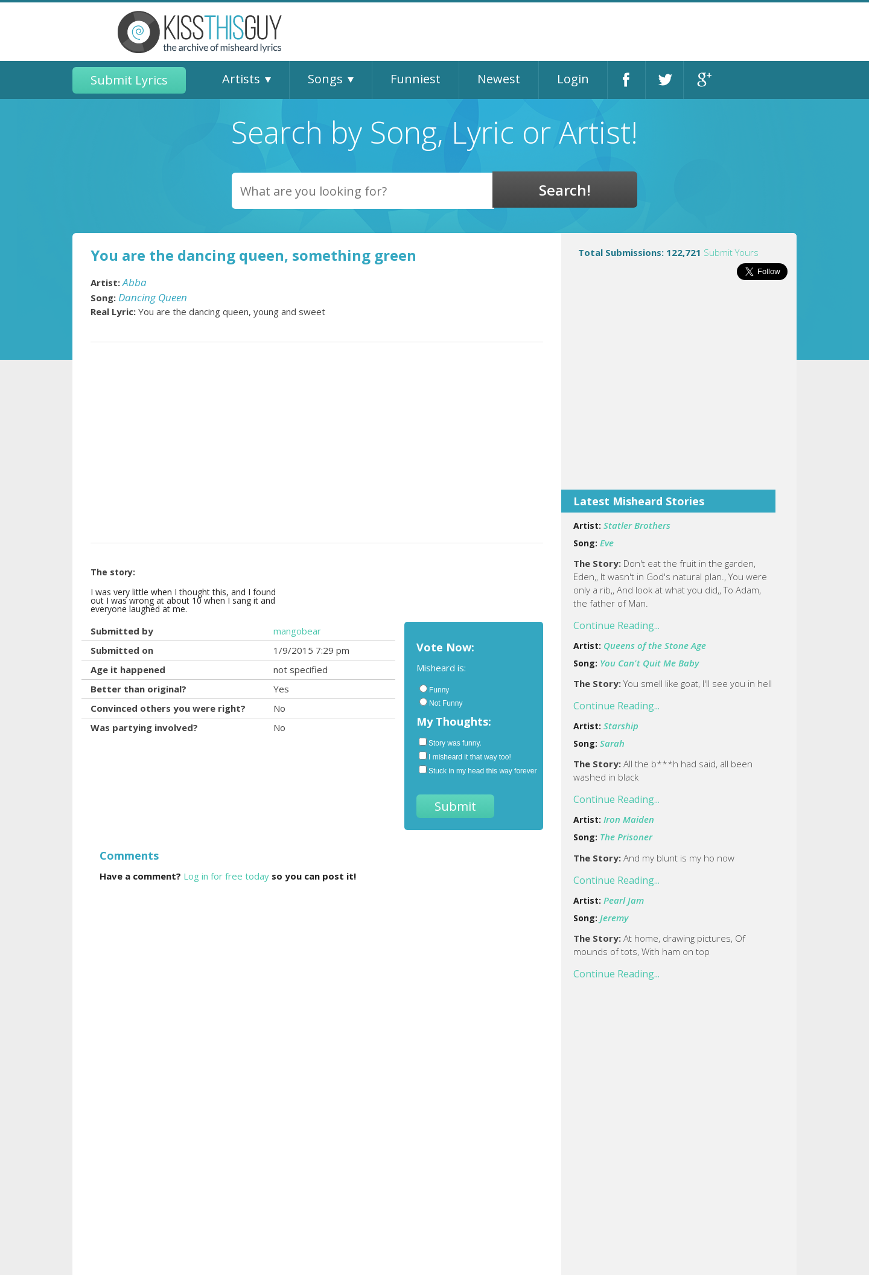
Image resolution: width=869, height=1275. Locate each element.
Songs (325, 79)
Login (573, 79)
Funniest (415, 79)
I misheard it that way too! (465, 756)
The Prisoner (626, 837)
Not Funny (440, 703)
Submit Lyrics (129, 80)
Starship (620, 726)
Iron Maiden (628, 819)
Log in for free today (226, 876)
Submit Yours (731, 252)
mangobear (297, 631)
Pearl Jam (623, 900)
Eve (607, 543)
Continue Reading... (616, 625)
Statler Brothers (636, 525)
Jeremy (614, 918)
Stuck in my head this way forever (475, 770)
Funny (434, 689)
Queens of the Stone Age (654, 645)
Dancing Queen (152, 297)
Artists (241, 79)
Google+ (703, 80)
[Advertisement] (679, 393)
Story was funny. (450, 742)
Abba (135, 282)
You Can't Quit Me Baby (649, 663)
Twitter (664, 80)
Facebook (626, 80)
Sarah (612, 743)
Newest (498, 79)
